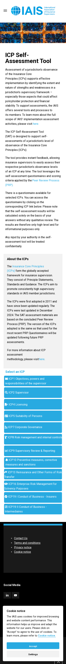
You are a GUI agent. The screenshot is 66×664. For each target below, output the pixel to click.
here (42, 359)
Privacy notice (23, 547)
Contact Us (20, 538)
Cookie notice (22, 552)
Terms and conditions (27, 543)
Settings (33, 654)
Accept (33, 646)
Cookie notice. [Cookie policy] (47, 635)
